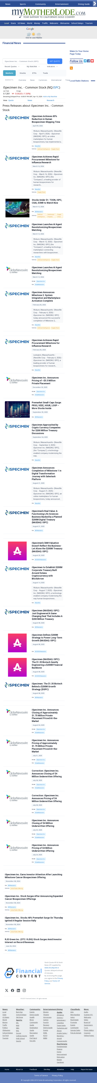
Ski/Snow (19, 1017)
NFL (17, 1023)
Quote (11, 100)
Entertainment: (50, 1009)
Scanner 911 (88, 1015)
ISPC (56, 87)
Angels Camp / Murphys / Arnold (62, 1036)
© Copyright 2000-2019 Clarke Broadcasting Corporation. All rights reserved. (48, 1080)
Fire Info (33, 1041)
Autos (72, 1017)
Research (50, 100)
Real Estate (74, 1020)
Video (86, 1020)
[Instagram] (24, 991)
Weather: (20, 1009)
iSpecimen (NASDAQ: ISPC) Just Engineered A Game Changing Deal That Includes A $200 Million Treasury (47, 614)
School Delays (77, 23)
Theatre (46, 1015)
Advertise (60, 1069)
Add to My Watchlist (50, 96)
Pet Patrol (33, 1038)
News (7, 4)
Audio (86, 1012)
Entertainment (62, 4)
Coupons (87, 1033)
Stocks (23, 73)
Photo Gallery (89, 1030)
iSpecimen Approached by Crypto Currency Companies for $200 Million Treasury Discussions (46, 429)
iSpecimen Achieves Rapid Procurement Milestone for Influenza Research (46, 159)
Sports (23, 4)
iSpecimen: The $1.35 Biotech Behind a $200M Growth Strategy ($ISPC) (47, 686)
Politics (5, 1028)
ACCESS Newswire (40, 559)
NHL (17, 1031)
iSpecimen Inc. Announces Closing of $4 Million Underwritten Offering (45, 823)
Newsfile (37, 146)
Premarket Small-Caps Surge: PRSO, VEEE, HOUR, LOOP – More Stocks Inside (46, 405)
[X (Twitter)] (6, 991)
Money (37, 23)
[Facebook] (12, 991)
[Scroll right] (94, 3)
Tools (45, 73)
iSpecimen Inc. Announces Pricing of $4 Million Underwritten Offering (45, 848)
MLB (17, 1025)
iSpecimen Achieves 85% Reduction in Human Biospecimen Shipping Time (46, 119)
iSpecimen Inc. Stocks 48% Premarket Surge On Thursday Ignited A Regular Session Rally (34, 919)
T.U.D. (86, 1028)
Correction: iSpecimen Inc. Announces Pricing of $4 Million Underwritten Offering (47, 798)
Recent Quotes (11, 66)
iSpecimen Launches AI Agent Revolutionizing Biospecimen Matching (47, 227)
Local (6, 23)
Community (40, 4)
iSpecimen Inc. (41, 281)
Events (32, 1012)
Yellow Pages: (89, 1036)
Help (72, 1069)
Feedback (33, 1069)
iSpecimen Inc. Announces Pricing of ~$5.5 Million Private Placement (45, 380)
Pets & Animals (75, 1033)
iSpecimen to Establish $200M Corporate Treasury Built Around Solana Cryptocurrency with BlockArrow (47, 573)
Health (32, 1017)
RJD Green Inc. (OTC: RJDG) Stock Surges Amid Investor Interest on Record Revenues (33, 941)
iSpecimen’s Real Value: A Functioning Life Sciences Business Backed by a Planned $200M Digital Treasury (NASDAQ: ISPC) (47, 517)
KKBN (45, 1038)
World (29, 23)
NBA (17, 1028)
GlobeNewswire (39, 284)
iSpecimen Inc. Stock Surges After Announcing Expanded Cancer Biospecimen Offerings (34, 897)
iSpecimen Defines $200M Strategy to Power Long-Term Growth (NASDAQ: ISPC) (47, 638)
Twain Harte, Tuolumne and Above (62, 1028)
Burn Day (19, 1012)
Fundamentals (62, 1047)
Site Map (47, 1069)
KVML (45, 1033)
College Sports (21, 1036)
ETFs (34, 73)
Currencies (43, 80)
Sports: (19, 1020)
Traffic (45, 23)
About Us (19, 1069)
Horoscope (47, 1017)
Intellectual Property (51, 215)
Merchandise (75, 1015)
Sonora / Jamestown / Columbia (61, 1020)
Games (45, 1020)
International (56, 80)
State (13, 23)
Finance (59, 1049)
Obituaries (64, 23)
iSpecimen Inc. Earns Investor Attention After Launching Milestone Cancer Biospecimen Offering (33, 876)
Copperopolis (62, 1041)
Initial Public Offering (17, 888)
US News (21, 23)
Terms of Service (41, 1075)
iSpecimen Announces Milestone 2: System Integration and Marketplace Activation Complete (46, 296)
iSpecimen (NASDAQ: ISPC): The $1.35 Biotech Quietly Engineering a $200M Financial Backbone (47, 663)
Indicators (51, 66)
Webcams (54, 23)
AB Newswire (39, 211)
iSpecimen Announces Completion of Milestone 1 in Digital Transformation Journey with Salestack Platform (46, 473)
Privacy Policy (57, 1075)
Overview (22, 80)
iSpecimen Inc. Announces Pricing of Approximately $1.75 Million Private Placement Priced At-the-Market (45, 746)
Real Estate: (62, 1044)
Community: (35, 1009)
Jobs (72, 1012)
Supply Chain (55, 149)
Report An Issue (86, 1069)
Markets (9, 73)
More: (86, 1009)
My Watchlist (32, 66)
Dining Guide (84, 4)
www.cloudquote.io (52, 968)
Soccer (18, 1033)
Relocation (61, 1057)
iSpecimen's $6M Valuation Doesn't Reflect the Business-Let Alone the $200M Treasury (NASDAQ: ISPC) (47, 547)
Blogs (32, 1020)
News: (5, 1009)
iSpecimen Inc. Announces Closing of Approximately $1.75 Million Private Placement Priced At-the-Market (45, 715)
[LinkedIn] (18, 991)
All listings (60, 1015)
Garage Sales (75, 1030)
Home (7, 1069)
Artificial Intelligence (44, 149)
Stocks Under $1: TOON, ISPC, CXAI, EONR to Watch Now (47, 201)
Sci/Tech (5, 1036)
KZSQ (45, 1036)
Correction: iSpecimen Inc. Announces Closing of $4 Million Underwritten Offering (47, 774)
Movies (45, 1012)
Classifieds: (75, 1009)
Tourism (89, 23)
